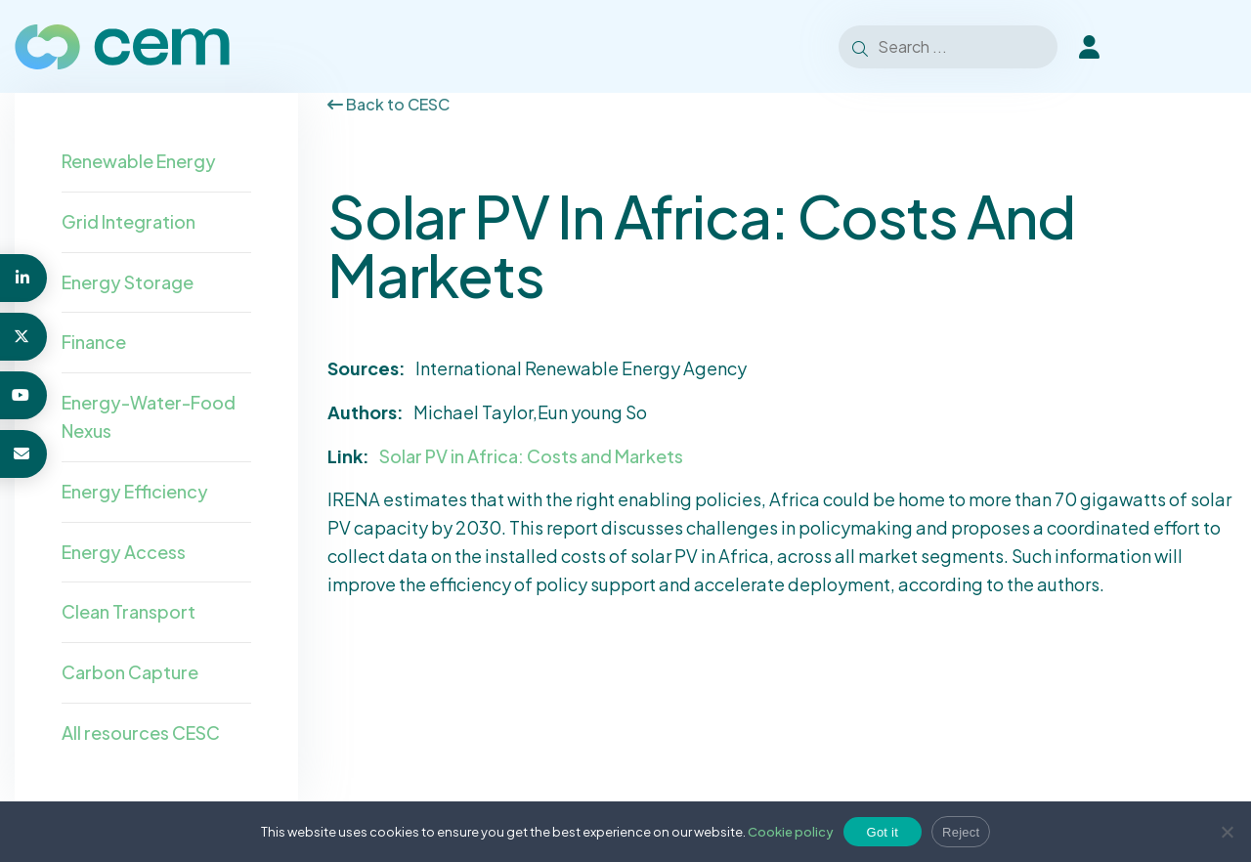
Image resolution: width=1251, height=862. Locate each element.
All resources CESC (141, 732)
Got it (883, 832)
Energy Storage (128, 282)
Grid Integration (128, 221)
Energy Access (124, 551)
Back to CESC (388, 104)
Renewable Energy (139, 161)
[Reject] (1226, 831)
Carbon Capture (130, 672)
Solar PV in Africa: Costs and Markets (531, 456)
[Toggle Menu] (1210, 47)
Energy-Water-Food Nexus (149, 416)
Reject (960, 832)
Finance (94, 341)
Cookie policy (791, 832)
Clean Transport (128, 611)
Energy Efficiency (135, 491)
